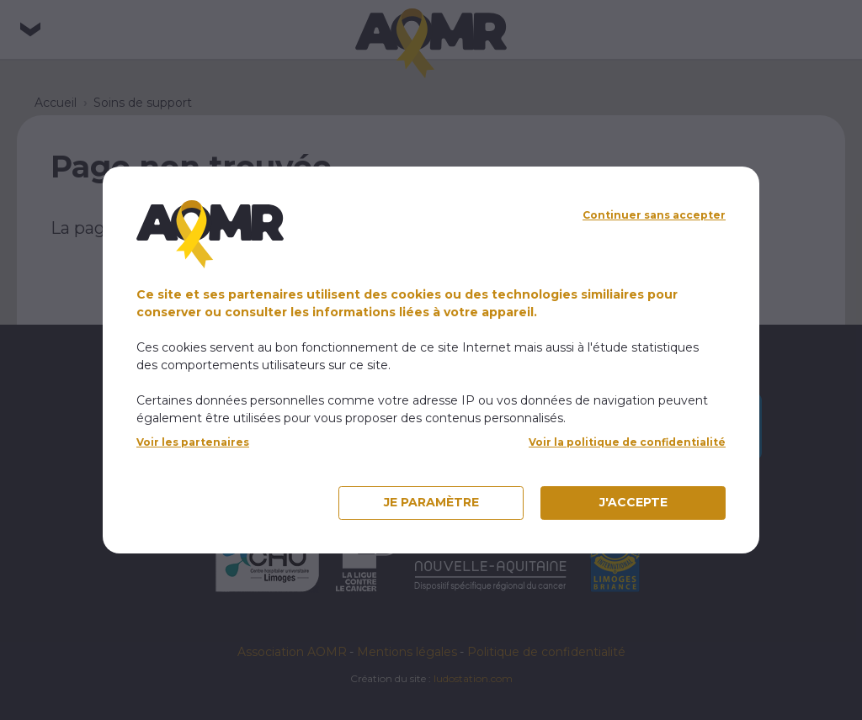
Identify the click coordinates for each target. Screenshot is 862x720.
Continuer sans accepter (654, 215)
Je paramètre (431, 502)
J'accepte (633, 502)
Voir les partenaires (192, 442)
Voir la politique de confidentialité (627, 442)
